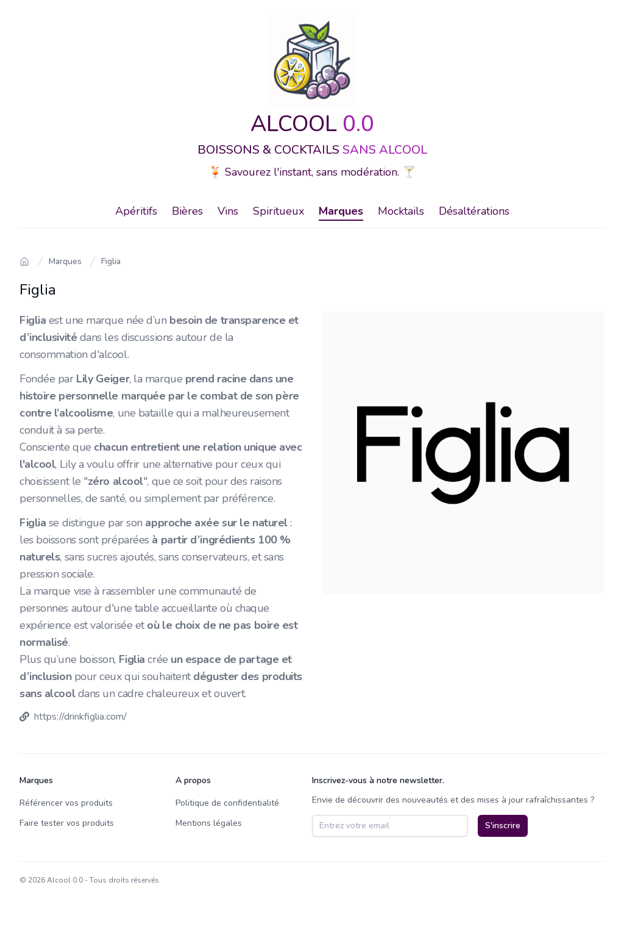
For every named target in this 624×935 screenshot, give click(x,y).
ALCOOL (312, 124)
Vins (228, 211)
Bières (187, 211)
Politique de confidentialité (227, 803)
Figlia (111, 261)
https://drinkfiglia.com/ (80, 716)
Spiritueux (278, 211)
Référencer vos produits (66, 803)
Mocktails (401, 211)
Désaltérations (474, 211)
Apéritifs (136, 211)
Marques (341, 211)
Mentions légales (209, 823)
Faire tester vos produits (67, 823)
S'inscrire (502, 825)
